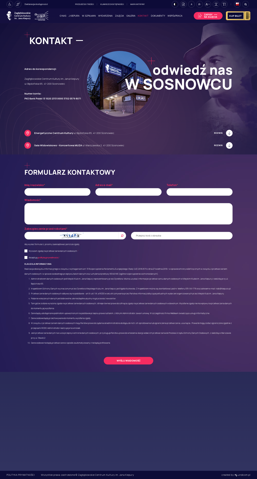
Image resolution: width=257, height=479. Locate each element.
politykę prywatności (48, 257)
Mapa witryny (137, 4)
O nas (63, 15)
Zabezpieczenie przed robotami (45, 229)
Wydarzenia (105, 15)
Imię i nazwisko (34, 185)
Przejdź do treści (84, 4)
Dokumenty (158, 15)
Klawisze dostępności (112, 4)
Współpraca (175, 15)
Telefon (172, 185)
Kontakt (143, 15)
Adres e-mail (104, 185)
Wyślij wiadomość (128, 360)
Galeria (130, 15)
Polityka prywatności (21, 474)
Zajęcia (119, 15)
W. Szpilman (89, 15)
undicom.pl (242, 474)
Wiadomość (32, 200)
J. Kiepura (74, 15)
